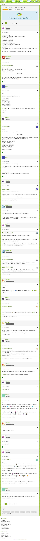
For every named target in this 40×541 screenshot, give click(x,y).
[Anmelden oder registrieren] (35, 1)
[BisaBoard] (2, 1)
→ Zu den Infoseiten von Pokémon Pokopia (20, 18)
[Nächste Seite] (16, 23)
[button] (38, 1)
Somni (11, 9)
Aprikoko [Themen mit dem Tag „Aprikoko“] (4, 513)
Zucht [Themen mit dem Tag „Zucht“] (13, 511)
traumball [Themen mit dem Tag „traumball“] (28, 511)
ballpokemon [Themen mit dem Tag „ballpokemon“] (34, 511)
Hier (2, 108)
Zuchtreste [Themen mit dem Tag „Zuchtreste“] (17, 511)
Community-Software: (20, 539)
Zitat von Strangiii (7, 306)
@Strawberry (4, 35)
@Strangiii (4, 389)
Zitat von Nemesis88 (7, 233)
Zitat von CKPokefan (7, 65)
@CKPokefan (6, 172)
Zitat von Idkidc (6, 460)
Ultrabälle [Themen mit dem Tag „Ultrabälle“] (9, 513)
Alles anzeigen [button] (19, 73)
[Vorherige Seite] (3, 23)
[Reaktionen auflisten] (3, 81)
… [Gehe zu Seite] (12, 23)
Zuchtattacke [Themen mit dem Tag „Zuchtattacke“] (22, 511)
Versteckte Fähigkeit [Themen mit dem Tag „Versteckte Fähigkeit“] (6, 511)
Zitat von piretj (6, 126)
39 (14, 23)
